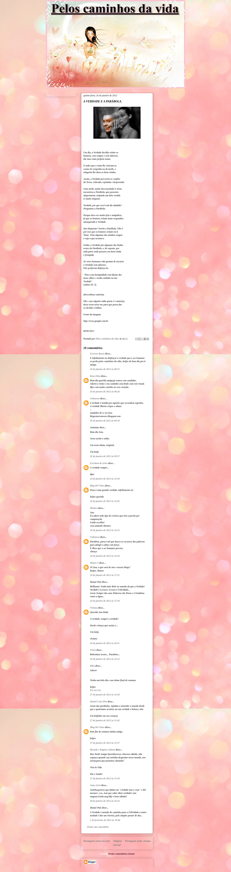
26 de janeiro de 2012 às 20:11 (104, 643)
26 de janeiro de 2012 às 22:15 (105, 659)
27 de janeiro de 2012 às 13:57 (105, 743)
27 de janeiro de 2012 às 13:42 (105, 720)
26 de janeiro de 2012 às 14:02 (105, 501)
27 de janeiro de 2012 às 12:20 (105, 694)
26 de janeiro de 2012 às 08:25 (105, 369)
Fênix (93, 650)
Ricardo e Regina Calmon (102, 749)
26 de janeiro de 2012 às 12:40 (105, 478)
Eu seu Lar (95, 690)
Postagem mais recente (96, 840)
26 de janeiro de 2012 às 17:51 (105, 575)
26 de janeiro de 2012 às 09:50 (105, 420)
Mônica (94, 508)
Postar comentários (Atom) (121, 854)
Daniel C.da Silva (99, 701)
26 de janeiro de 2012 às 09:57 (105, 456)
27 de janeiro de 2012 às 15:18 (105, 778)
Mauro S (94, 563)
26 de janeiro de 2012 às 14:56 (105, 556)
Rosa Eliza (95, 376)
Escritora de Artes (99, 463)
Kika (92, 666)
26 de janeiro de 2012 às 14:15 (105, 530)
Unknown (95, 398)
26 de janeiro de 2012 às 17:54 (105, 601)
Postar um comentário (98, 827)
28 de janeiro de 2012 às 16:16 (105, 801)
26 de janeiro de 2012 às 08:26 (105, 391)
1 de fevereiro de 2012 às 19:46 (105, 820)
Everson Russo (97, 353)
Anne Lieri (95, 785)
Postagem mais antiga (138, 840)
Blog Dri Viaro (97, 485)
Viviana (94, 607)
